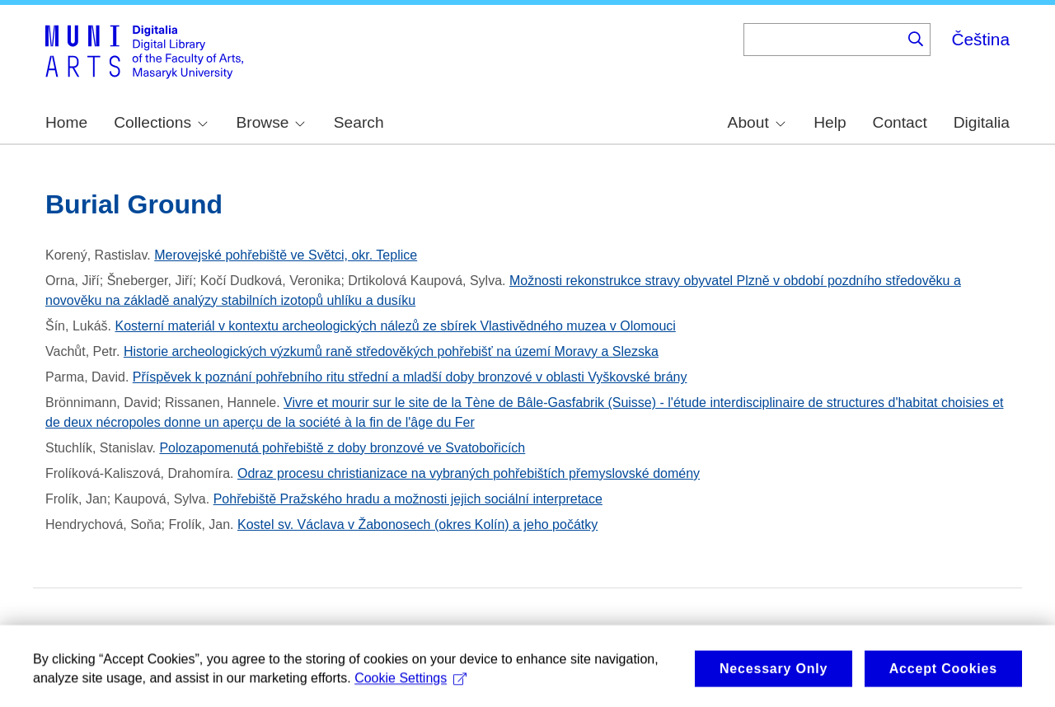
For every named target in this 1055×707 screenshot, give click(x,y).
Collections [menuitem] (161, 122)
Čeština (980, 39)
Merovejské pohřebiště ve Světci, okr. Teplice (285, 255)
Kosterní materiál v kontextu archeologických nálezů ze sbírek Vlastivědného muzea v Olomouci (395, 326)
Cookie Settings (410, 684)
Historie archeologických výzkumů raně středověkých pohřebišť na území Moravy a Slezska (391, 351)
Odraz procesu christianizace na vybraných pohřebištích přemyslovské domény (468, 473)
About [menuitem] (756, 122)
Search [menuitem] (359, 122)
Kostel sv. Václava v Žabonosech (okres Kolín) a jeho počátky (417, 524)
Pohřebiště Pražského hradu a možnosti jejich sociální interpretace (408, 499)
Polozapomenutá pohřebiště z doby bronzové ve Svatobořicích (342, 448)
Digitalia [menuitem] (982, 122)
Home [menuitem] (66, 122)
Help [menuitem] (830, 122)
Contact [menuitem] (900, 122)
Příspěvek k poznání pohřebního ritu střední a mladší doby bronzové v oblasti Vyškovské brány (410, 377)
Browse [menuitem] (270, 122)
